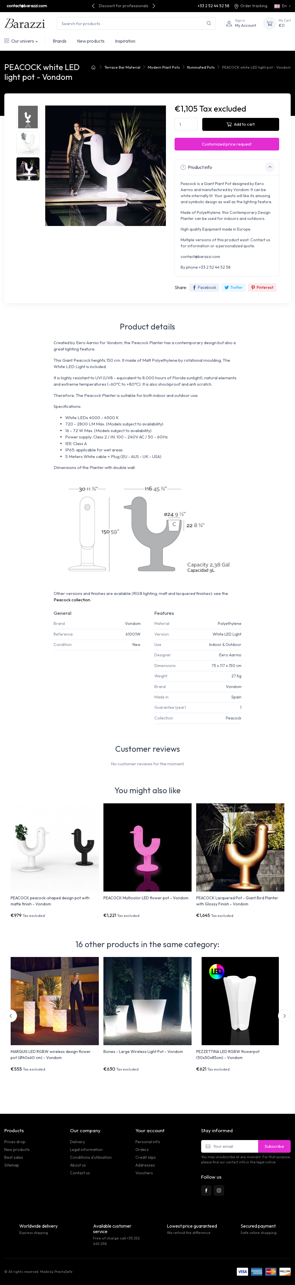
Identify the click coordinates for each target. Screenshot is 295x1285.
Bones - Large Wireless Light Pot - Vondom (143, 1051)
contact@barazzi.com (27, 5)
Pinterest (262, 287)
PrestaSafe (63, 1271)
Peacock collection (72, 599)
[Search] (209, 23)
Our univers (19, 41)
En (281, 5)
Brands (60, 41)
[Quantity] (186, 124)
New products (91, 41)
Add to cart (240, 124)
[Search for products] (136, 23)
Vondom (133, 623)
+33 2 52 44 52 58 (213, 5)
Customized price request (226, 144)
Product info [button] (228, 167)
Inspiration (125, 41)
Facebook (204, 287)
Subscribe (274, 1146)
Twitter (233, 287)
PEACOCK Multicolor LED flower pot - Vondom (145, 897)
